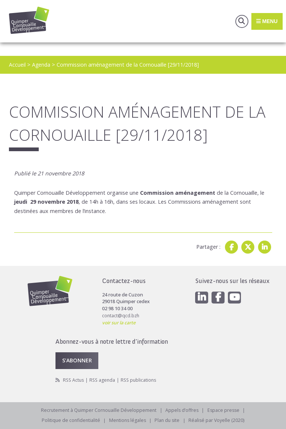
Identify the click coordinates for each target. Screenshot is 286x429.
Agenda (41, 64)
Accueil (17, 64)
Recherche (240, 21)
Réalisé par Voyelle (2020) (218, 420)
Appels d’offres (183, 410)
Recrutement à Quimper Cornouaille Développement (98, 410)
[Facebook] (218, 296)
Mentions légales (127, 420)
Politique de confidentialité (69, 420)
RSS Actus (74, 379)
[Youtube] (235, 296)
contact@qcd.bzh (121, 315)
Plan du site (168, 420)
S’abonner (77, 359)
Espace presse (225, 410)
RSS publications (142, 379)
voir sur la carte (119, 322)
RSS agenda (104, 379)
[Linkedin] (202, 296)
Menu (266, 21)
